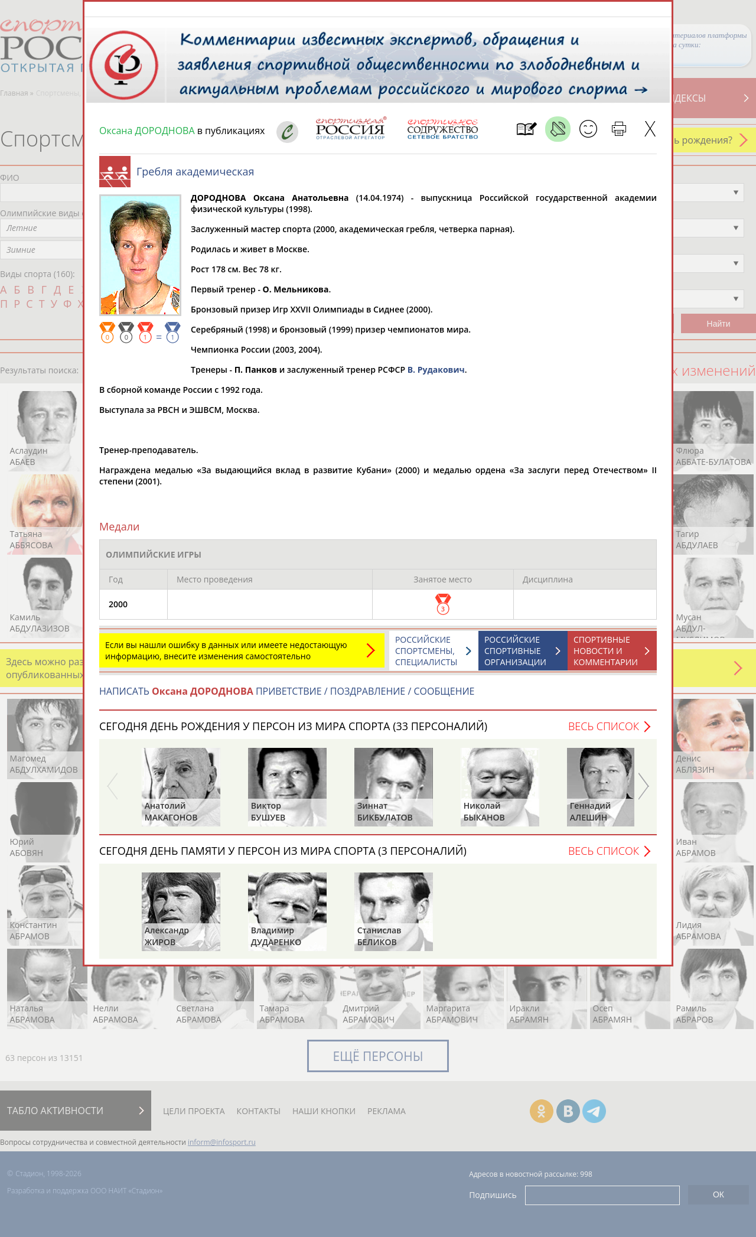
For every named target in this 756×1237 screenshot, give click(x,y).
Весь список (603, 732)
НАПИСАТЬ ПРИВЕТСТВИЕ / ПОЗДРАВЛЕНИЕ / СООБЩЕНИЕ (286, 697)
